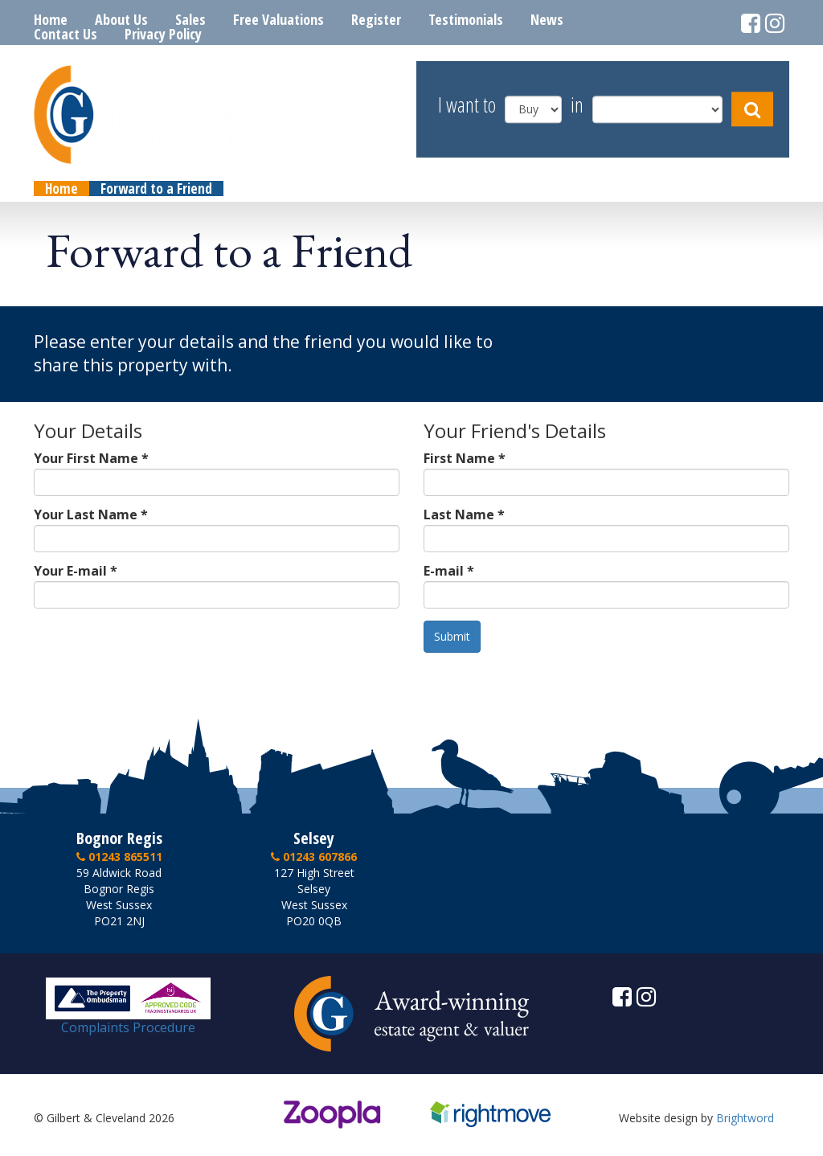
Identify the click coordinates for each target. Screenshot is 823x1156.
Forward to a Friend (156, 188)
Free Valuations (278, 19)
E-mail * (449, 570)
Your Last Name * (91, 514)
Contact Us (65, 33)
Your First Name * (91, 458)
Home (51, 19)
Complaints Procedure (128, 1021)
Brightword (745, 1117)
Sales (190, 19)
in (577, 106)
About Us (121, 19)
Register (376, 19)
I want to (467, 106)
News (546, 19)
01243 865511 (119, 856)
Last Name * (464, 514)
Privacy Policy (163, 33)
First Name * (465, 458)
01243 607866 (314, 856)
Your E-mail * (75, 570)
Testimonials (465, 19)
